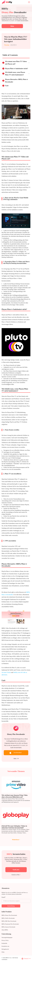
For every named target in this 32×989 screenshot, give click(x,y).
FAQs (3, 952)
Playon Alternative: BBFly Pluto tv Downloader (16, 81)
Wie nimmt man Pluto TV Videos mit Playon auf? (16, 63)
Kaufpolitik (4, 943)
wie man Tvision (6, 672)
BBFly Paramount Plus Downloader (10, 924)
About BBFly (5, 930)
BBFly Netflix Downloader (8, 918)
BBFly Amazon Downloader (8, 927)
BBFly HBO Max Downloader (9, 921)
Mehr (16, 758)
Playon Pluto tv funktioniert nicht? (16, 68)
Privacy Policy (5, 940)
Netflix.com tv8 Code (19, 672)
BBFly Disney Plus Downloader (9, 915)
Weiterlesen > (16, 839)
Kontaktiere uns (5, 946)
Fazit (6, 85)
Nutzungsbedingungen (7, 937)
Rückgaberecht (5, 949)
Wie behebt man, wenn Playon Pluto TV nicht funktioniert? (15, 73)
